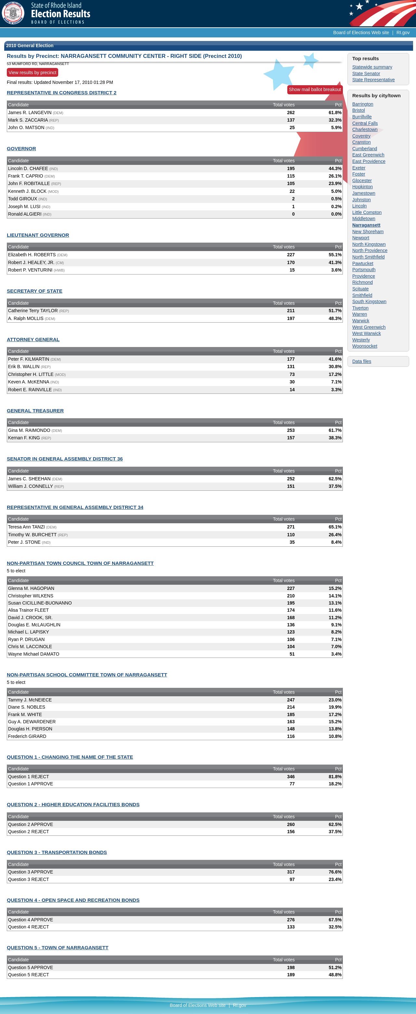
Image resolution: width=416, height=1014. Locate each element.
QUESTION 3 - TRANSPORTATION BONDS (57, 852)
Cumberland (364, 148)
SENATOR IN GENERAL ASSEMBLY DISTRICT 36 (65, 458)
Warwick (360, 320)
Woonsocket (364, 346)
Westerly (361, 339)
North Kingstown (369, 244)
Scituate (360, 288)
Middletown (363, 218)
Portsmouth (364, 269)
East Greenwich (368, 154)
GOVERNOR (21, 148)
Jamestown (363, 193)
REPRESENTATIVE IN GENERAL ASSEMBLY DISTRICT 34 (75, 507)
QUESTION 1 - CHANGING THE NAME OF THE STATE (70, 757)
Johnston (361, 199)
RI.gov (403, 32)
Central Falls (365, 123)
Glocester (362, 180)
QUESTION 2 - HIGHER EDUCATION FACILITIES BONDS (73, 804)
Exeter (358, 167)
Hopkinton (362, 186)
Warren (359, 314)
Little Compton (367, 212)
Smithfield (362, 295)
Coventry (361, 136)
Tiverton (360, 308)
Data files (361, 361)
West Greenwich (368, 327)
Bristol (358, 110)
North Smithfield (368, 257)
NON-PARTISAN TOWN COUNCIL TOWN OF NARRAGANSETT (80, 563)
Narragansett (366, 225)
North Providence (369, 250)
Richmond (362, 282)
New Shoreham (368, 231)
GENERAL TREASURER (35, 410)
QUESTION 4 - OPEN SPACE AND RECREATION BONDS (73, 900)
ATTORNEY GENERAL (33, 339)
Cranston (361, 142)
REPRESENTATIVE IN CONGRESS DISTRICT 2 (61, 92)
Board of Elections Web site (361, 32)
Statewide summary (372, 67)
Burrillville (362, 116)
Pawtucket (362, 263)
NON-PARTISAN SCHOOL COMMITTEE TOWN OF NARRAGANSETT (87, 674)
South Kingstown (369, 301)
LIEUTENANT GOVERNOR (38, 235)
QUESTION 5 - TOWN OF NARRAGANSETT (58, 947)
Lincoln (359, 205)
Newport (360, 237)
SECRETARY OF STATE (34, 291)
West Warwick (366, 333)
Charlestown (365, 129)
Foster (358, 174)
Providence (363, 276)
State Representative (373, 79)
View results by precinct (33, 72)
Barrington (362, 104)
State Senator (366, 73)
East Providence (368, 161)
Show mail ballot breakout (315, 89)
